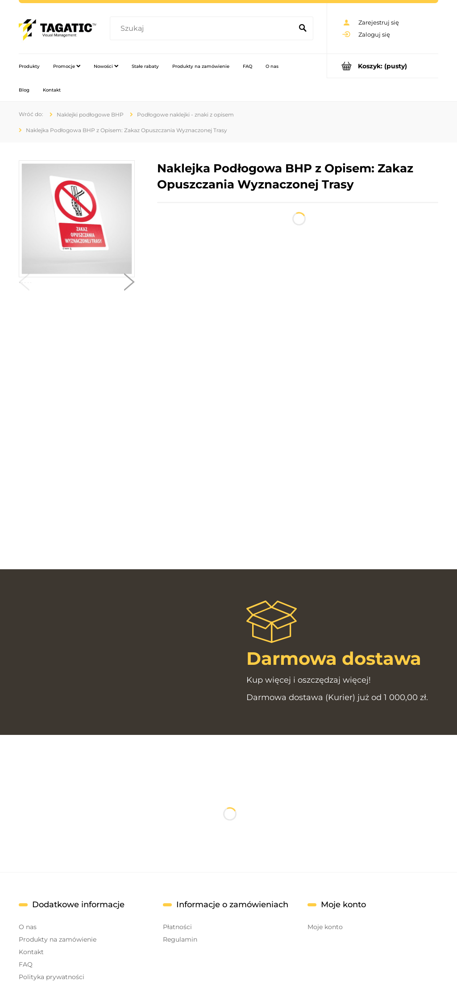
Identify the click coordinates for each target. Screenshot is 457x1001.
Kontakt (31, 952)
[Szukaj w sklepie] (203, 28)
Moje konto (325, 927)
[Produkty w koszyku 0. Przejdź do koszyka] (382, 66)
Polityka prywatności (51, 977)
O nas (28, 927)
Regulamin (180, 939)
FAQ (26, 964)
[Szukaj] (302, 28)
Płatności (177, 927)
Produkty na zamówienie (57, 939)
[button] (24, 284)
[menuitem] (29, 66)
